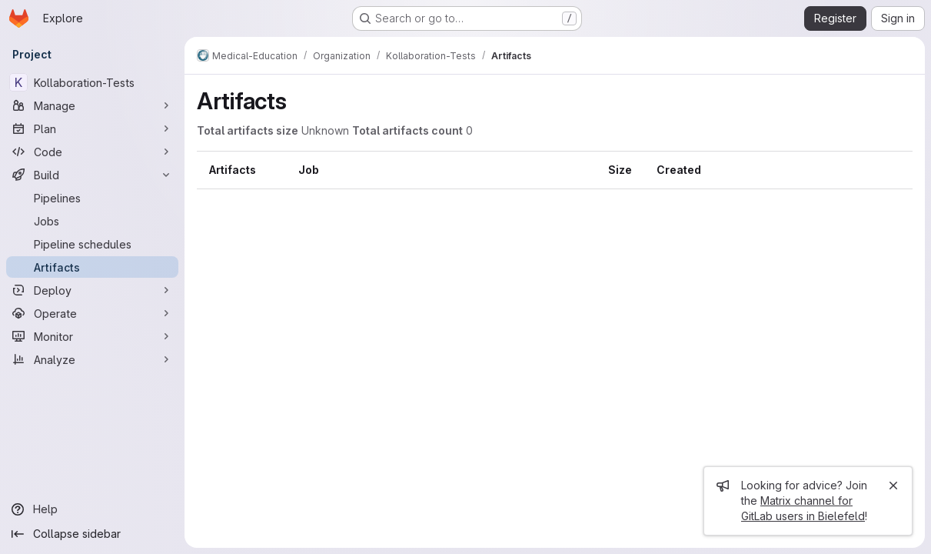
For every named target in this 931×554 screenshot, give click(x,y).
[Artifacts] (92, 267)
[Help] (92, 509)
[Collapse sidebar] (92, 534)
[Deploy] (92, 290)
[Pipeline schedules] (92, 244)
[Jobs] (92, 221)
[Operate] (92, 313)
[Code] (92, 151)
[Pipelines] (92, 198)
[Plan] (92, 128)
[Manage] (92, 105)
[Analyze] (92, 359)
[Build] (92, 174)
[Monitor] (92, 336)
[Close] (893, 485)
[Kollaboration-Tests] (92, 82)
